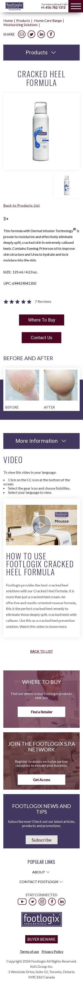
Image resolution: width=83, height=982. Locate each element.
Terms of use (29, 951)
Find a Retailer (41, 712)
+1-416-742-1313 (53, 7)
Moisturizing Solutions (20, 25)
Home (8, 20)
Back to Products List (21, 205)
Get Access (41, 780)
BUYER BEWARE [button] (41, 939)
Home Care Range (48, 20)
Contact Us (41, 337)
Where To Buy (41, 320)
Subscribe (42, 839)
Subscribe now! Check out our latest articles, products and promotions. (41, 823)
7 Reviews (43, 301)
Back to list (41, 652)
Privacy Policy (52, 951)
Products (23, 20)
